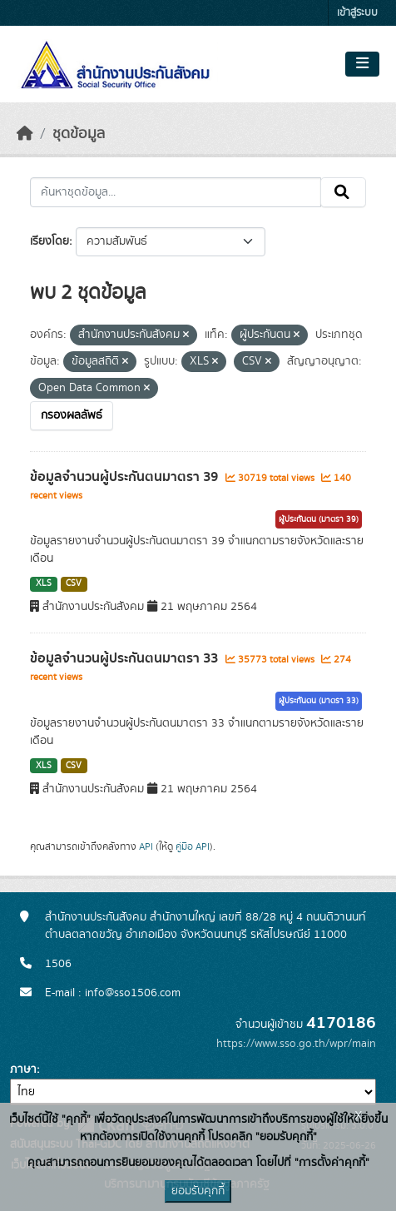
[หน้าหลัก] (25, 134)
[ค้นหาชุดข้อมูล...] (175, 192)
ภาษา (23, 1069)
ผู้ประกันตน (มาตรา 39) (319, 519)
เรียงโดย (49, 241)
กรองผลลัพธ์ (71, 415)
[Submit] (343, 192)
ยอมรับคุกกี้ (198, 1191)
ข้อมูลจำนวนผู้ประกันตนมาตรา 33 (125, 658)
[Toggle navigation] (362, 64)
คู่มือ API (193, 846)
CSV (74, 583)
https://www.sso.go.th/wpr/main (296, 1043)
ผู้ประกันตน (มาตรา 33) (319, 701)
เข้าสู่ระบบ (357, 13)
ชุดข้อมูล (78, 134)
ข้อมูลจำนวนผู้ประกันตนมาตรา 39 (125, 477)
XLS (44, 583)
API (146, 846)
